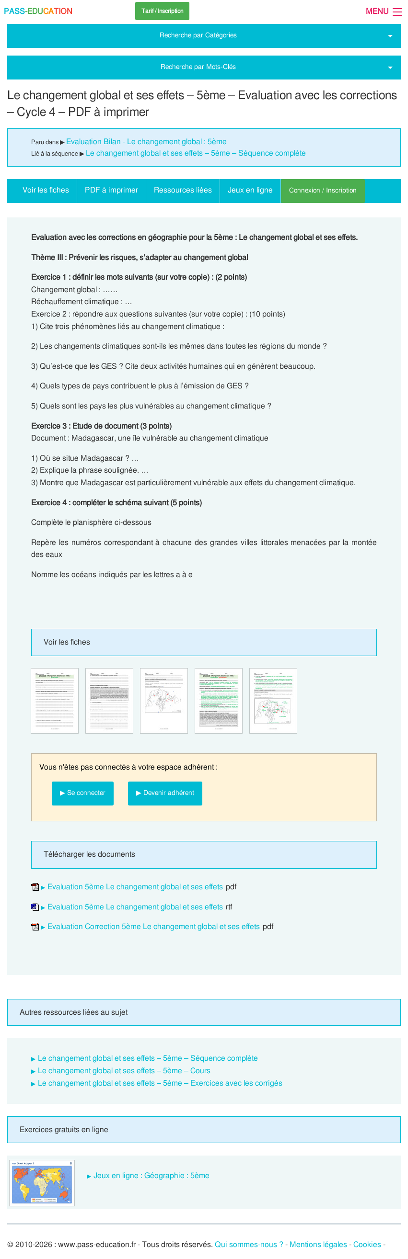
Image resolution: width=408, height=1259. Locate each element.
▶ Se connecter (82, 792)
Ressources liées (183, 190)
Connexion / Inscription (323, 190)
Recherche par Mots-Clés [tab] (198, 66)
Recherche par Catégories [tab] (198, 35)
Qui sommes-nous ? (249, 1244)
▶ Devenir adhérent (165, 792)
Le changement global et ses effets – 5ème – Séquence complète (196, 153)
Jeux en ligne (250, 190)
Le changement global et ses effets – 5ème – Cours (124, 1071)
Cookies (367, 1244)
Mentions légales (318, 1244)
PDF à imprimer (111, 190)
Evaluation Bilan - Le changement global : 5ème (146, 142)
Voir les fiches (46, 190)
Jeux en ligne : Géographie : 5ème (151, 1176)
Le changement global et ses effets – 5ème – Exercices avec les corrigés (160, 1083)
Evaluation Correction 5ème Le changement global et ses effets (153, 926)
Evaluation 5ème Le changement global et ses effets (135, 887)
